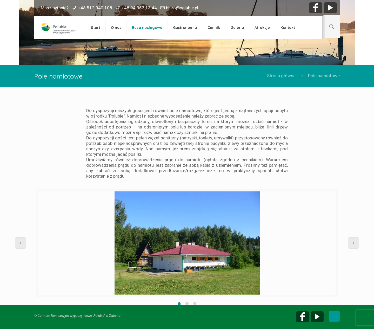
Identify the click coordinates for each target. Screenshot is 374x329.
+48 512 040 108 (95, 7)
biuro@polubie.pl (182, 7)
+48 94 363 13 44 (139, 7)
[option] (185, 243)
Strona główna (281, 75)
